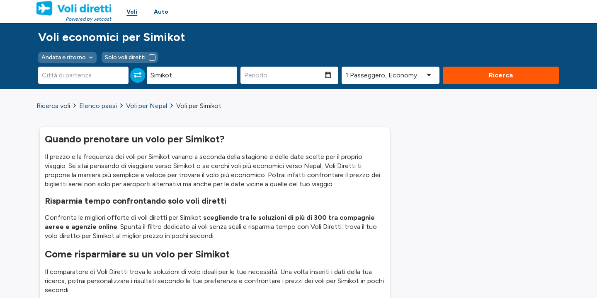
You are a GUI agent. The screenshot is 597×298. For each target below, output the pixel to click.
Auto (161, 11)
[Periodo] (282, 75)
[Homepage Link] (74, 8)
